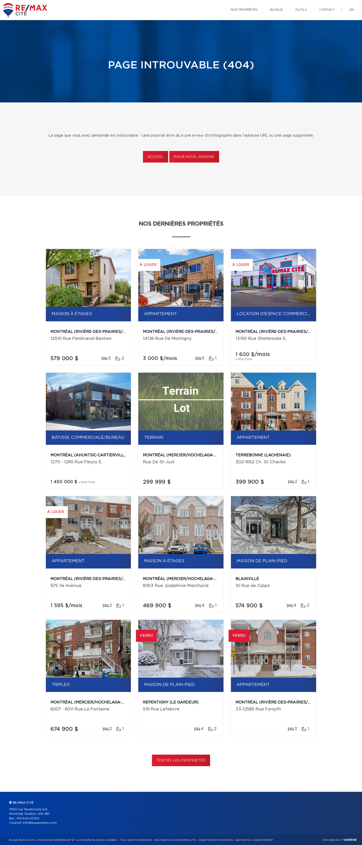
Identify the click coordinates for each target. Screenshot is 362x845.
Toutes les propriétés (181, 760)
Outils (301, 9)
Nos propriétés (244, 9)
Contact (327, 9)
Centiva (349, 839)
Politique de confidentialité (174, 840)
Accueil (156, 157)
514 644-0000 (27, 818)
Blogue (276, 9)
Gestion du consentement (254, 840)
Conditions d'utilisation (215, 840)
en (352, 9)
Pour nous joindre (194, 157)
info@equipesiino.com (40, 822)
